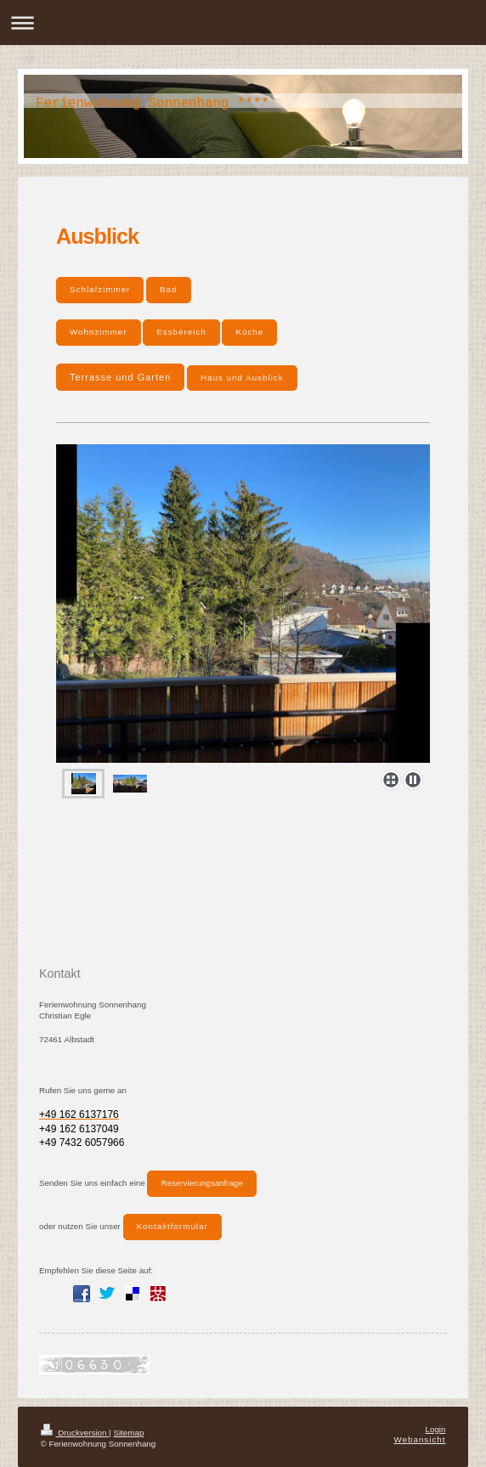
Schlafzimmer (100, 289)
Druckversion (75, 1432)
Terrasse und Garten (120, 377)
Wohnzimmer (98, 331)
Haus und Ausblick (242, 377)
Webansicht (419, 1439)
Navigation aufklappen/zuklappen (243, 22)
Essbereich (181, 331)
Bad (168, 289)
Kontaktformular (172, 1226)
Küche (249, 331)
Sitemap (128, 1432)
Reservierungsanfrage (201, 1183)
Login (436, 1429)
